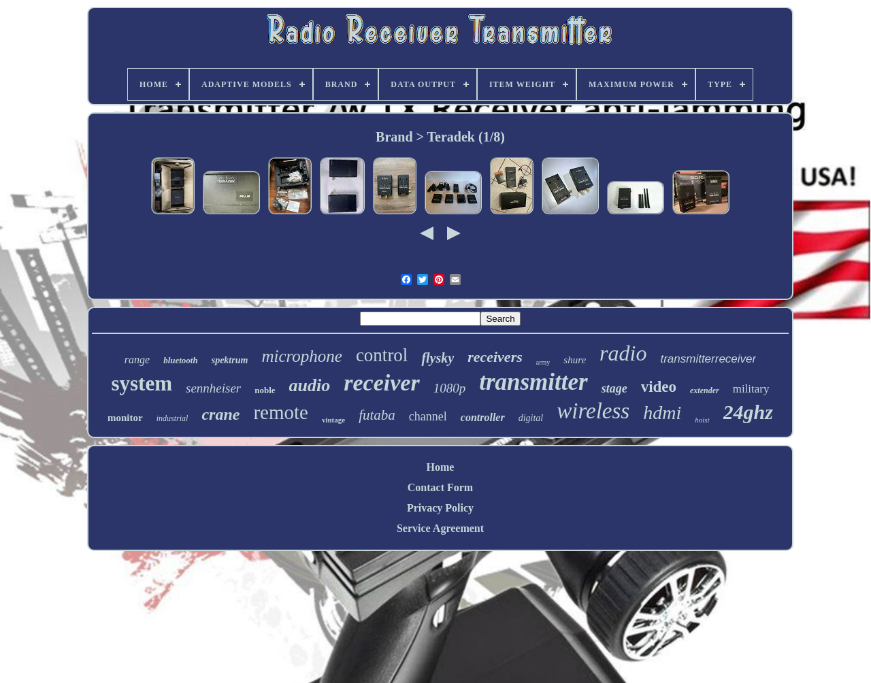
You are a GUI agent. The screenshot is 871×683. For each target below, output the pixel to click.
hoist (702, 420)
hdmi (662, 412)
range (137, 359)
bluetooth (180, 360)
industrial (172, 418)
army (543, 362)
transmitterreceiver (708, 358)
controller (483, 417)
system (141, 383)
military (751, 388)
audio (310, 385)
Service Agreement (440, 528)
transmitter (533, 382)
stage (614, 388)
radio (622, 353)
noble (264, 390)
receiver (381, 382)
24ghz (748, 412)
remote (280, 412)
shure (574, 359)
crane (220, 414)
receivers (495, 356)
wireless (593, 411)
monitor (125, 417)
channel (428, 416)
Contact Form (440, 487)
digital (531, 418)
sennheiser (213, 388)
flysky (437, 357)
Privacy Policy (440, 508)
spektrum (230, 360)
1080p (449, 388)
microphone (301, 356)
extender (704, 390)
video (658, 386)
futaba (377, 415)
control (382, 355)
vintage (333, 420)
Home (441, 467)
